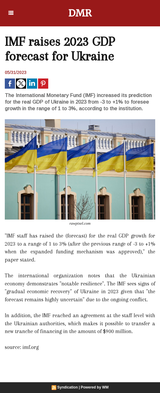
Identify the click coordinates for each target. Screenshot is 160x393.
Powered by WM (94, 387)
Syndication (68, 387)
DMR (80, 13)
